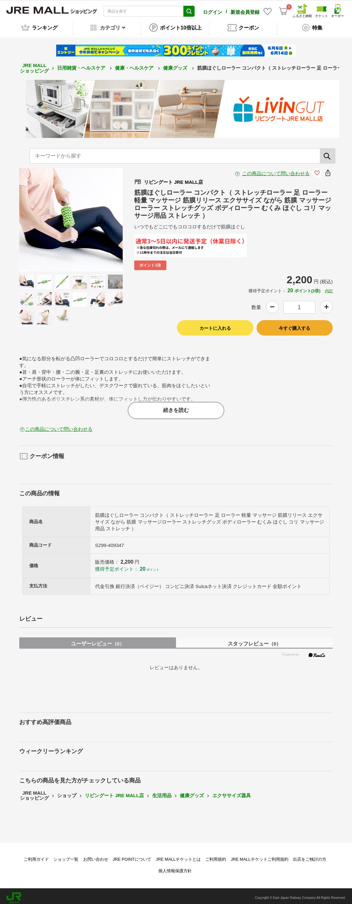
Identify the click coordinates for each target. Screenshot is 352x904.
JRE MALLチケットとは (178, 855)
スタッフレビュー (254, 640)
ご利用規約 (215, 855)
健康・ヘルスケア (135, 64)
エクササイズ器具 (231, 792)
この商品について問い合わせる (276, 170)
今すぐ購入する (294, 324)
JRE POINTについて (132, 855)
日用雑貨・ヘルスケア (82, 64)
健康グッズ (176, 64)
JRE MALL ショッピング (34, 64)
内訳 (329, 287)
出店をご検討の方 (309, 855)
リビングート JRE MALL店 (114, 792)
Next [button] (97, 216)
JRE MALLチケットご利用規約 (259, 855)
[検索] (327, 152)
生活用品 (162, 792)
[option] (71, 216)
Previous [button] (45, 216)
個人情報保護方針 (175, 867)
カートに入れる (215, 324)
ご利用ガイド (36, 855)
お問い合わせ (95, 855)
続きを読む (176, 406)
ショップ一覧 (65, 855)
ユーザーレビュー (97, 640)
